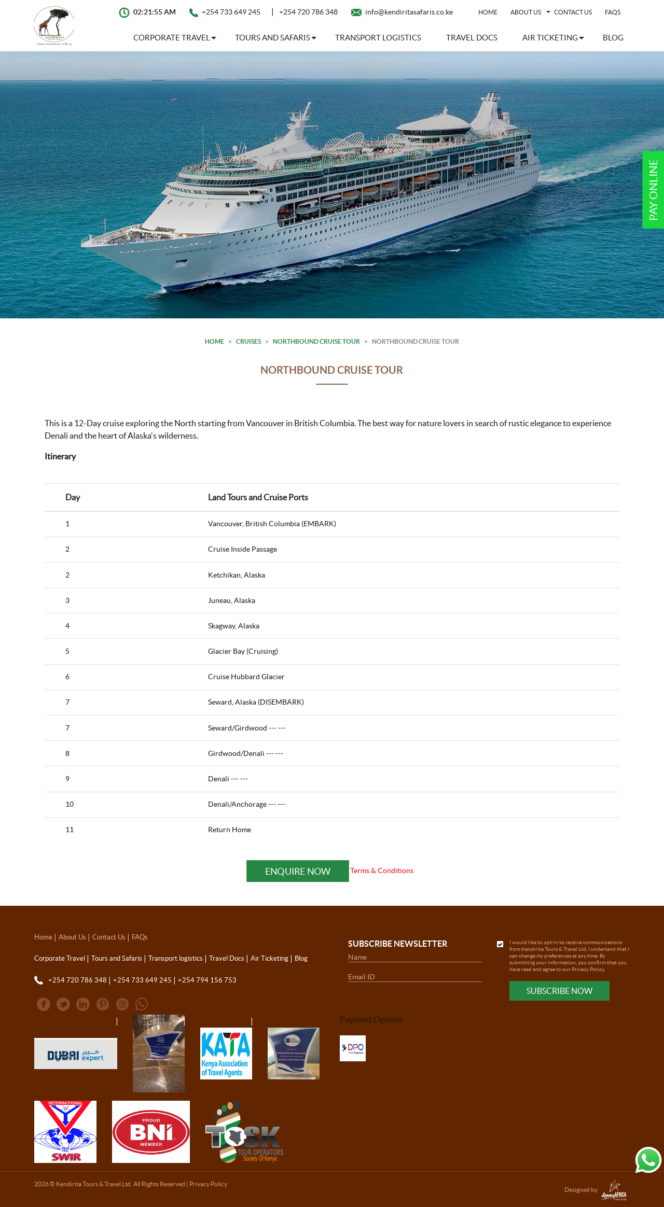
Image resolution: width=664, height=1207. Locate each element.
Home (487, 12)
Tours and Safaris (116, 958)
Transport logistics (378, 37)
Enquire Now (297, 871)
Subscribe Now (559, 990)
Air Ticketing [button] (550, 37)
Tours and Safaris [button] (272, 37)
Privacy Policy (588, 969)
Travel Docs (471, 37)
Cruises (248, 341)
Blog (613, 37)
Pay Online (653, 190)
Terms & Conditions (381, 870)
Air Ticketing (269, 958)
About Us (72, 937)
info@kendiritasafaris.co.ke (409, 12)
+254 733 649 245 (231, 12)
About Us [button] (525, 12)
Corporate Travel (59, 958)
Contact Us (573, 12)
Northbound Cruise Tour (316, 341)
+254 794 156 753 (207, 980)
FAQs (612, 12)
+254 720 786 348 (308, 12)
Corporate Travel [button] (171, 37)
